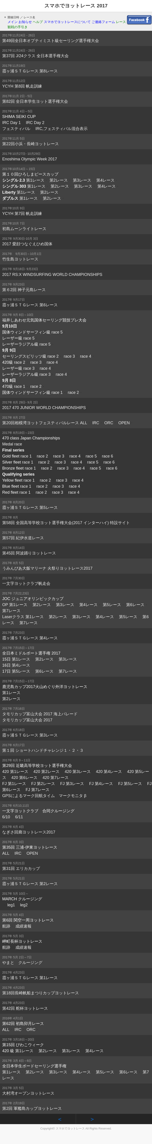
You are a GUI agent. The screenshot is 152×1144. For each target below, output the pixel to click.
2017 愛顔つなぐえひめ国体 (27, 244)
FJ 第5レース (130, 783)
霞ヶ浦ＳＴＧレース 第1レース (30, 978)
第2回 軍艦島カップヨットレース (32, 1108)
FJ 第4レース (101, 783)
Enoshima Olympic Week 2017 (29, 159)
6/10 (6, 817)
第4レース (105, 180)
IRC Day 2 (35, 122)
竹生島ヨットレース (20, 259)
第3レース (82, 180)
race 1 (19, 386)
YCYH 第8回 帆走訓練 (22, 86)
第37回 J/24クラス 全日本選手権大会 (35, 56)
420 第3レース (78, 771)
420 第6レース (24, 777)
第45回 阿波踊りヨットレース (29, 553)
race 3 (69, 356)
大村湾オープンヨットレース (28, 1093)
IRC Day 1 (11, 122)
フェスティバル (16, 128)
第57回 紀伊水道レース (23, 538)
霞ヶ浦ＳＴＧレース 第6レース (30, 305)
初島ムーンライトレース (24, 229)
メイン (13, 22)
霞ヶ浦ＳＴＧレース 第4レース (30, 638)
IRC (95, 423)
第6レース (135, 604)
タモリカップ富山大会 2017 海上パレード (40, 714)
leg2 (24, 905)
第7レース (11, 611)
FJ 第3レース (72, 783)
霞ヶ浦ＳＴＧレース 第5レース (30, 507)
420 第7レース (56, 777)
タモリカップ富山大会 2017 (27, 720)
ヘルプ (38, 22)
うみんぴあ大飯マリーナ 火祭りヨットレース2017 (47, 568)
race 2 (53, 356)
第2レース (58, 180)
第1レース (35, 180)
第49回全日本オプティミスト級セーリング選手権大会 (50, 40)
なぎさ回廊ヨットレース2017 (28, 832)
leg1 (11, 905)
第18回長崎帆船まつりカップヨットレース (40, 993)
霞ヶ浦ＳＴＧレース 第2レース (30, 884)
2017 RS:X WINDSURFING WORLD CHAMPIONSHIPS (52, 274)
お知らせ (25, 22)
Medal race (12, 444)
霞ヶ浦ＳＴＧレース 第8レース (30, 71)
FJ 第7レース (37, 789)
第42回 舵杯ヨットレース (25, 1008)
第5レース (112, 604)
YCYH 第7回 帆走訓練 (22, 213)
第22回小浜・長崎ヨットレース (30, 144)
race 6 (107, 456)
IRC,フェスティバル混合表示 (61, 128)
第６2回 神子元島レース (24, 290)
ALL (5, 853)
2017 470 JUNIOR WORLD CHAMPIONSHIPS (44, 407)
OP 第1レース (14, 604)
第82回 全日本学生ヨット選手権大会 (35, 101)
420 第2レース (46, 771)
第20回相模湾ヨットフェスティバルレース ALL (44, 423)
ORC (108, 423)
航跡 (6, 926)
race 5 (57, 332)
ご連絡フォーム (103, 22)
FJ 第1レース (14, 783)
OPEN (124, 423)
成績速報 (23, 926)
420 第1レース (15, 771)
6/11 (19, 817)
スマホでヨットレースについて (67, 22)
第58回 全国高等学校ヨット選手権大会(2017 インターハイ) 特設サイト (66, 523)
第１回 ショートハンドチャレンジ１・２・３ (43, 750)
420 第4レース (109, 771)
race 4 (85, 356)
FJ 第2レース (43, 783)
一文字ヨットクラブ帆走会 (26, 583)
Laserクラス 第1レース (23, 617)
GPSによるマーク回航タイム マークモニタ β (44, 795)
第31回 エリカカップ (21, 868)
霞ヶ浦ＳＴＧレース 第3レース (30, 735)
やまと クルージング (22, 962)
